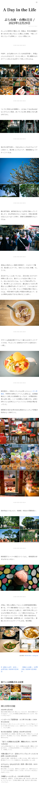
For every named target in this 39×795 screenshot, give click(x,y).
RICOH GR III (28, 655)
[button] (36, 2)
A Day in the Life (19, 10)
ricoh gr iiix (35, 655)
